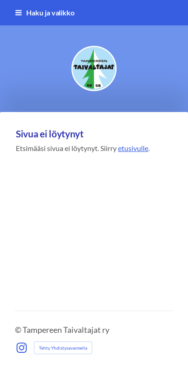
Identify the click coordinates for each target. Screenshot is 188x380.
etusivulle (133, 148)
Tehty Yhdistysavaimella (63, 348)
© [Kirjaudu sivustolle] (19, 330)
